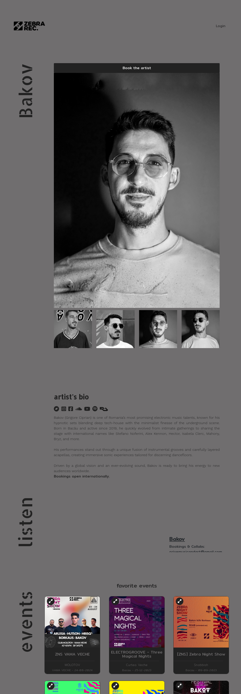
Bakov (177, 539)
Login (220, 26)
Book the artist (137, 68)
